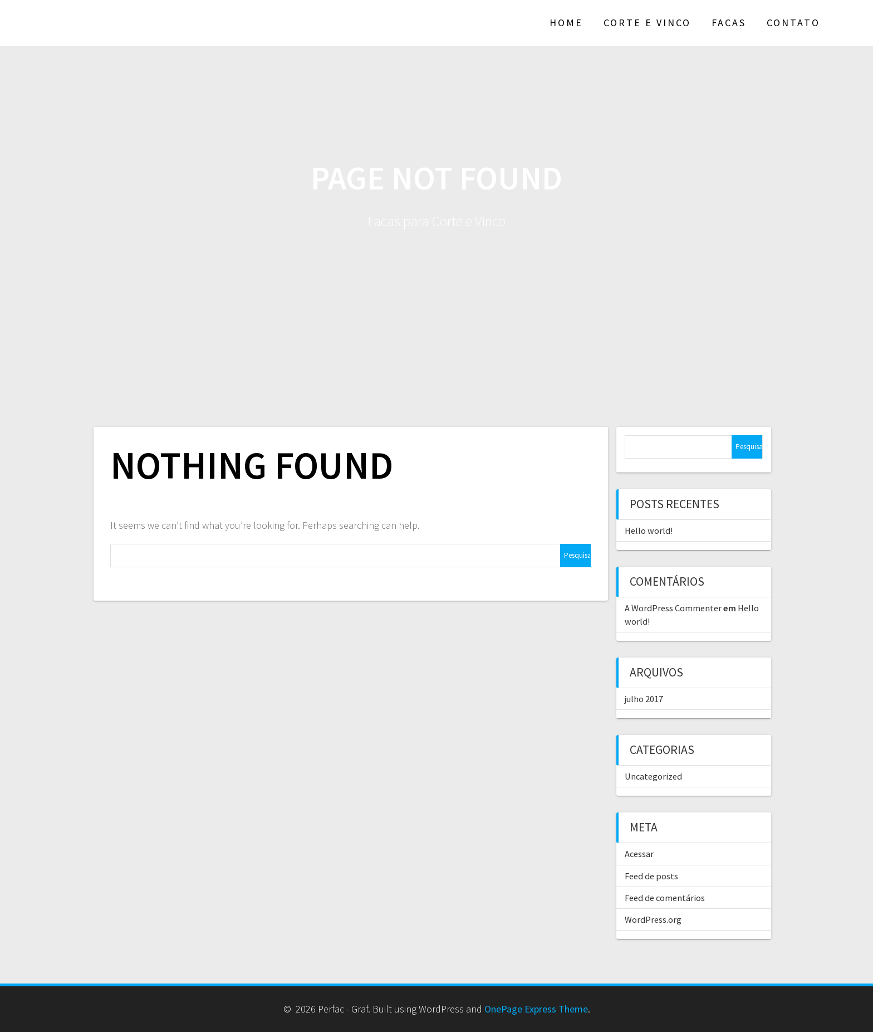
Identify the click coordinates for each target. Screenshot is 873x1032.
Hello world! (649, 530)
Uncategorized (653, 776)
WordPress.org (653, 919)
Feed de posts (651, 876)
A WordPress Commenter (673, 608)
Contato (793, 22)
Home (566, 22)
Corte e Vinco (647, 22)
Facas (729, 22)
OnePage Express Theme (536, 1008)
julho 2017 (644, 698)
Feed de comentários (665, 897)
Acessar (639, 853)
